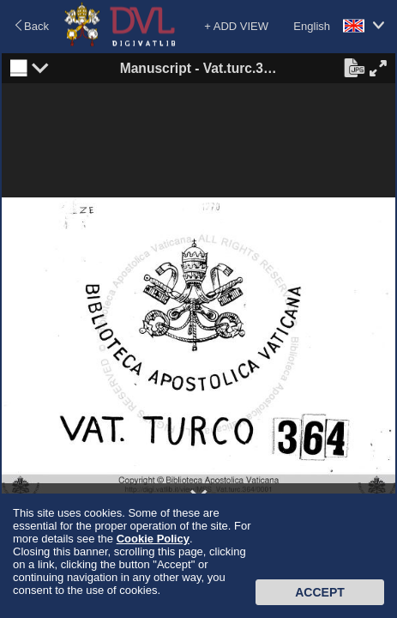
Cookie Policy (153, 538)
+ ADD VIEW (236, 26)
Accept (320, 592)
